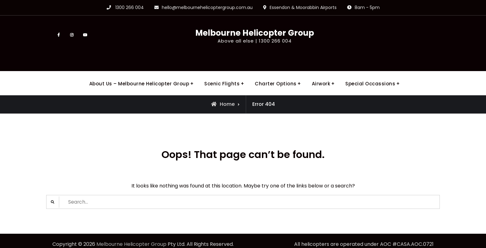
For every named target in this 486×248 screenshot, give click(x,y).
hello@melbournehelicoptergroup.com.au (207, 7)
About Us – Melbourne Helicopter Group (139, 72)
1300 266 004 (129, 7)
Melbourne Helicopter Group (242, 33)
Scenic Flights (222, 72)
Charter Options (276, 72)
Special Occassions (370, 72)
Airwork (321, 72)
